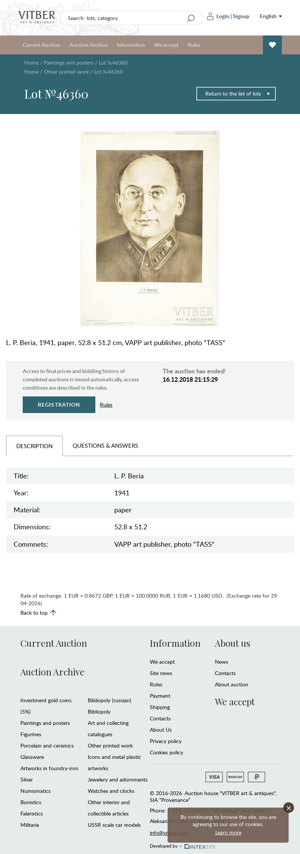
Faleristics (31, 813)
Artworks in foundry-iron (49, 768)
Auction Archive (89, 44)
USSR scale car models (114, 824)
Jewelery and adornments (118, 779)
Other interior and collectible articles (109, 808)
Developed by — (182, 843)
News (221, 661)
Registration (59, 404)
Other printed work (66, 71)
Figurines (30, 734)
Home (31, 62)
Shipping (160, 707)
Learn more (228, 832)
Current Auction (42, 44)
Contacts (160, 718)
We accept (166, 44)
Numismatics (35, 790)
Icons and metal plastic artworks (114, 762)
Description (34, 446)
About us (232, 643)
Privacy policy (166, 741)
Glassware (32, 756)
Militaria (29, 824)
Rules (194, 44)
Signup (241, 16)
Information (131, 44)
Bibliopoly (99, 711)
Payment (160, 695)
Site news (161, 673)
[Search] (190, 18)
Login (218, 16)
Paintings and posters (68, 62)
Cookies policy (166, 752)
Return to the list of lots (237, 93)
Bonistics (30, 802)
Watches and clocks (111, 790)
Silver (26, 779)
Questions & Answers (105, 445)
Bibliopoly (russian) (109, 700)
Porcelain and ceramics (47, 745)
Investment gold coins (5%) (46, 706)
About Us (161, 729)
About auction (231, 684)
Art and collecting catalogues (108, 728)
